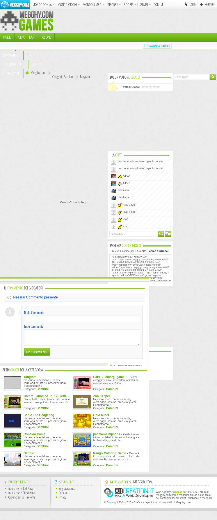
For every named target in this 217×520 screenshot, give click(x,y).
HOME (7, 37)
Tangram (85, 76)
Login (192, 4)
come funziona (158, 251)
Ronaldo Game (34, 436)
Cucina (36, 64)
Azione (46, 37)
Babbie (29, 456)
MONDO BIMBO (92, 4)
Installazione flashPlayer (21, 491)
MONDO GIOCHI (67, 4)
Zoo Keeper (101, 398)
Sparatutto (11, 55)
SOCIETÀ (128, 4)
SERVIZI (143, 4)
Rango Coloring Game (109, 456)
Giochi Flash (27, 37)
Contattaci (64, 495)
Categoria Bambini (62, 76)
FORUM (158, 4)
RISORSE (113, 4)
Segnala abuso (67, 491)
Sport (31, 55)
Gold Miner (101, 417)
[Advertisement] (94, 41)
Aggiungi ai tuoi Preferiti (21, 499)
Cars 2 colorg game (109, 379)
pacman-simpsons (106, 436)
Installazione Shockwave (22, 495)
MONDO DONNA (42, 4)
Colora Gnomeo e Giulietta (45, 398)
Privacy (62, 499)
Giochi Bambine (14, 64)
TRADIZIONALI (11, 73)
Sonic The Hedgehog (39, 417)
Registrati (210, 4)
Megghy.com (35, 72)
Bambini (43, 391)
